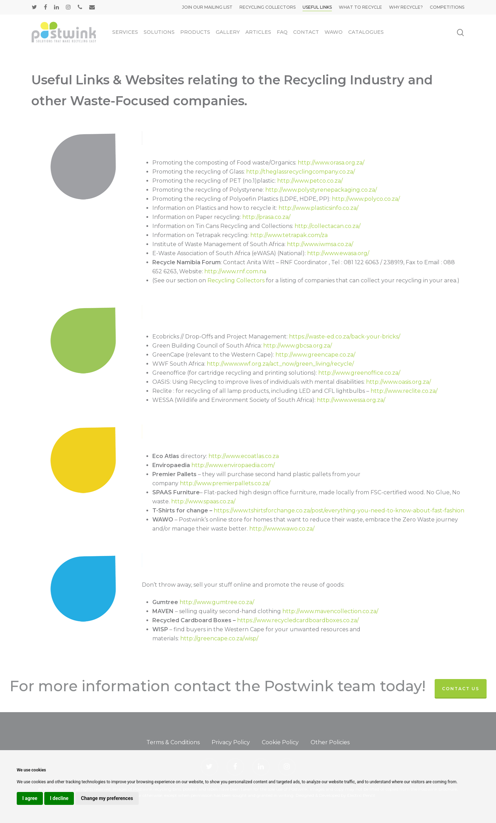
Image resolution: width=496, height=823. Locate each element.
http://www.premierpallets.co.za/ (225, 483)
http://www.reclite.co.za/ (404, 391)
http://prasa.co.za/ (266, 217)
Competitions (447, 7)
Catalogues (366, 32)
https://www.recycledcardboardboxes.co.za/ (298, 620)
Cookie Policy (280, 742)
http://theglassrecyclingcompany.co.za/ (300, 171)
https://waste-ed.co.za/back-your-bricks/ (344, 336)
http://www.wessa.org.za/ (351, 400)
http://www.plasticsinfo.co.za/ (318, 208)
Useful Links (317, 7)
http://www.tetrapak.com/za (289, 235)
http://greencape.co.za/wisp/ (219, 638)
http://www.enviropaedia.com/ (233, 465)
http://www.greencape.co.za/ (315, 354)
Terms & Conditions (173, 742)
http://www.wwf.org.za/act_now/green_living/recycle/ (280, 363)
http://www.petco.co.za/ (310, 180)
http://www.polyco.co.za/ (366, 199)
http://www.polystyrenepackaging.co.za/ (321, 189)
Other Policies (330, 742)
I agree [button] (29, 798)
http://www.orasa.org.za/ (331, 162)
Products (195, 32)
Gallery (228, 32)
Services (125, 32)
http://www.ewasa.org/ (338, 253)
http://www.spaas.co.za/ (203, 501)
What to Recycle (360, 7)
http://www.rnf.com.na (235, 271)
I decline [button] (59, 798)
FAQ (282, 32)
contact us (460, 688)
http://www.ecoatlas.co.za (243, 456)
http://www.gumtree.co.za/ (217, 602)
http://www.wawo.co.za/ (281, 528)
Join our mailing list (207, 7)
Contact (306, 32)
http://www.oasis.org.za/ (398, 382)
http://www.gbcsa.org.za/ (297, 345)
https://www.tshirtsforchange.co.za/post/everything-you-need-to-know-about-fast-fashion (339, 510)
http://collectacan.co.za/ (327, 226)
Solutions (159, 32)
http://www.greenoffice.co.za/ (359, 372)
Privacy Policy (231, 742)
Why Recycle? (406, 7)
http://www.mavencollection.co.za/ (330, 611)
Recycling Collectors (267, 7)
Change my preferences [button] (107, 798)
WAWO (334, 32)
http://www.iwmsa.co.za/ (320, 244)
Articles (258, 32)
